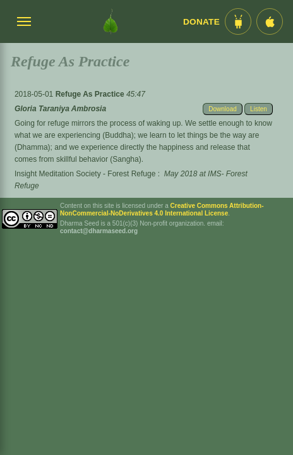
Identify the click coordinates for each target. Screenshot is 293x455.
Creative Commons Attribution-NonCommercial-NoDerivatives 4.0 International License (162, 209)
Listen (258, 109)
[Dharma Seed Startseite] (110, 21)
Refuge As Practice (91, 94)
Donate (201, 22)
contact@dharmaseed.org (99, 231)
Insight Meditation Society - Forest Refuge (85, 173)
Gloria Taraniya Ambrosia (60, 108)
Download (222, 109)
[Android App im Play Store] (238, 21)
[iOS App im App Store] (269, 21)
